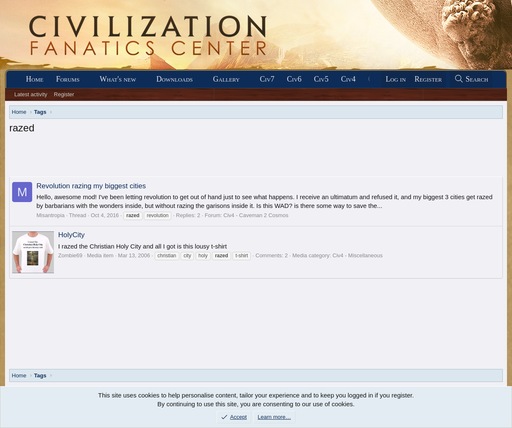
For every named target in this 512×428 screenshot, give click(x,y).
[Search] (471, 79)
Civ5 (321, 79)
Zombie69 (70, 255)
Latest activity (30, 94)
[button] (87, 79)
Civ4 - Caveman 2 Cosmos (256, 215)
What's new (118, 79)
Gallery (226, 79)
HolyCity (71, 235)
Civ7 (267, 79)
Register (64, 94)
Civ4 (348, 79)
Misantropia (50, 215)
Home (34, 79)
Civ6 (294, 79)
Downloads (174, 79)
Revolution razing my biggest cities (91, 186)
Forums (67, 79)
